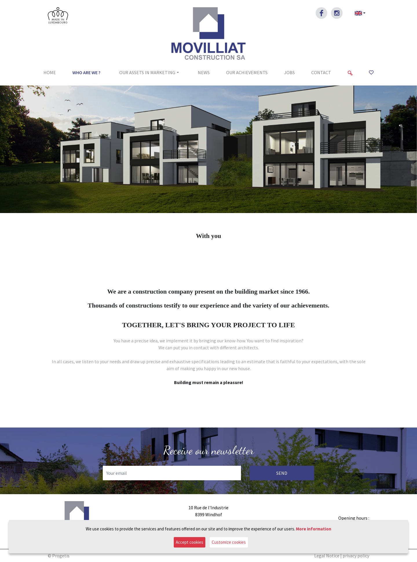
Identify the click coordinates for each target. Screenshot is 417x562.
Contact (321, 72)
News (204, 72)
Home (49, 72)
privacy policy (356, 556)
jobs (289, 72)
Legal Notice (326, 556)
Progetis (61, 556)
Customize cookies (229, 542)
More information (313, 529)
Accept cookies (189, 542)
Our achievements (247, 72)
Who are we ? (86, 72)
